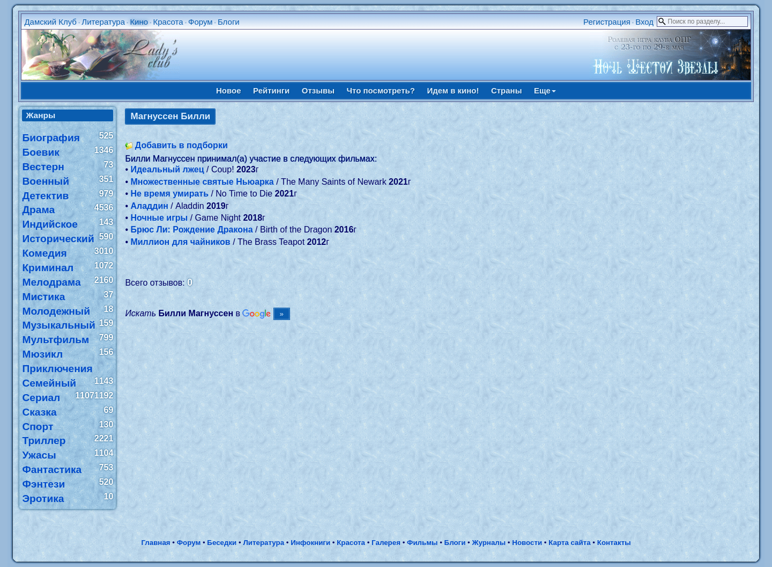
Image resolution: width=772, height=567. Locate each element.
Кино (139, 21)
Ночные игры (159, 217)
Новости (527, 543)
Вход (644, 21)
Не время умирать (169, 193)
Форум (200, 21)
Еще (545, 90)
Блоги (229, 21)
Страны (506, 90)
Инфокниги (310, 543)
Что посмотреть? (381, 90)
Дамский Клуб (50, 21)
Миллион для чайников (180, 241)
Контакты (614, 543)
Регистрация (606, 21)
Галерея (386, 543)
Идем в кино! (453, 90)
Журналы (489, 543)
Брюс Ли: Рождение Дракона (191, 229)
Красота (168, 21)
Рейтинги (271, 90)
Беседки (221, 543)
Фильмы (422, 543)
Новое (228, 90)
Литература (103, 21)
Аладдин (149, 205)
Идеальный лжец (167, 169)
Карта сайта (569, 543)
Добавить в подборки (181, 145)
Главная (155, 543)
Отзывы (318, 90)
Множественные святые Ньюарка (201, 181)
